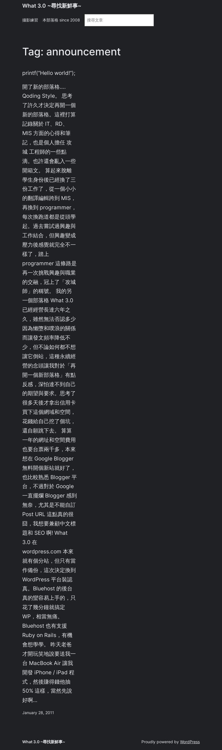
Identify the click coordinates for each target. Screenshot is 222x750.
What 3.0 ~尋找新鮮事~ (51, 5)
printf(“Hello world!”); (48, 73)
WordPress (190, 741)
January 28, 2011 (38, 712)
